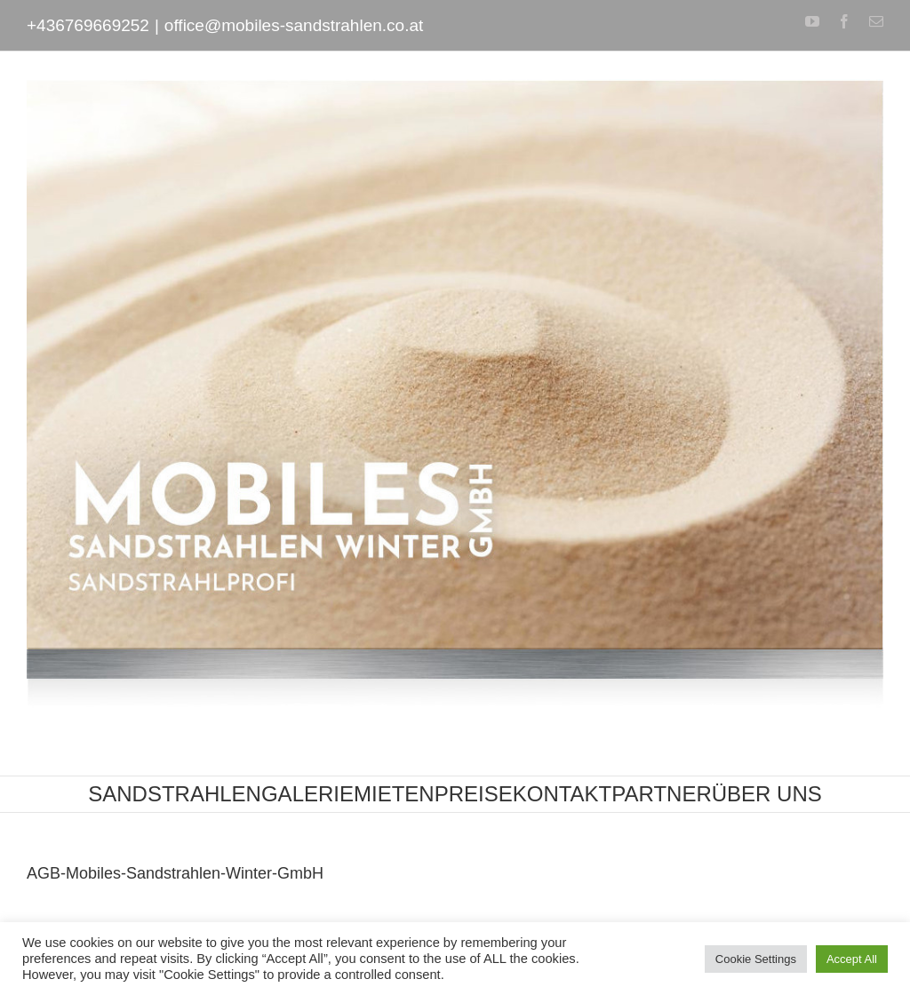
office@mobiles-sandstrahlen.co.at (293, 25)
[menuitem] (174, 794)
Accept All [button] (851, 959)
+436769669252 (88, 25)
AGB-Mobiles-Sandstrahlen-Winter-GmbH (175, 873)
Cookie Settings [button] (755, 959)
